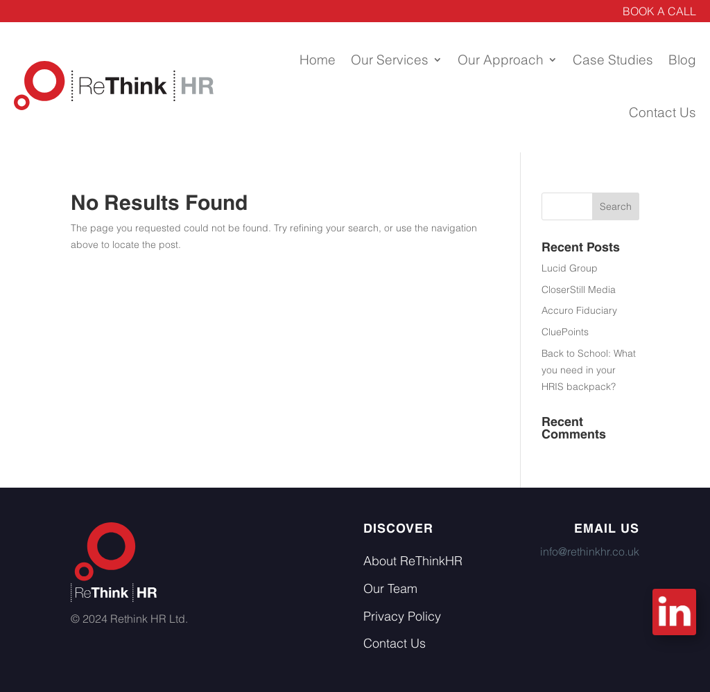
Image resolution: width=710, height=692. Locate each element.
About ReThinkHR (412, 561)
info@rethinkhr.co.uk (589, 551)
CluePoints (565, 332)
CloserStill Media (579, 289)
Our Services (389, 59)
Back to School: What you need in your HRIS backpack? (589, 370)
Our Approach (501, 59)
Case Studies (613, 59)
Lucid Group (570, 268)
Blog (682, 59)
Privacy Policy (402, 616)
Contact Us (662, 112)
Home (318, 59)
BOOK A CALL (659, 11)
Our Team (390, 588)
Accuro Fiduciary (579, 310)
